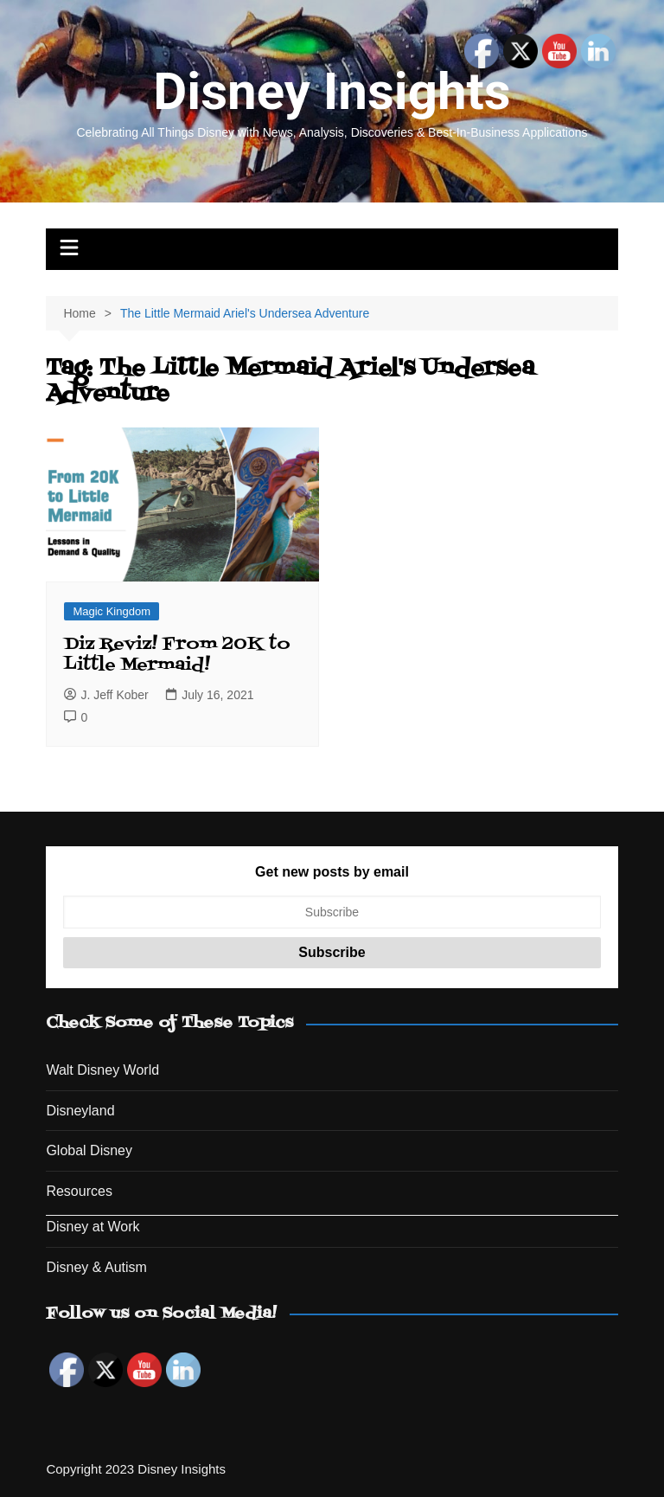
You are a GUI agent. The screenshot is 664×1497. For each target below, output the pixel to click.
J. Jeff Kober (106, 695)
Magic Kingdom (111, 611)
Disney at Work (92, 1226)
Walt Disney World (102, 1070)
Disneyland (80, 1110)
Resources (79, 1191)
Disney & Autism (96, 1267)
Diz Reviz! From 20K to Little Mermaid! (177, 655)
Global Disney (89, 1150)
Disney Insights (331, 91)
